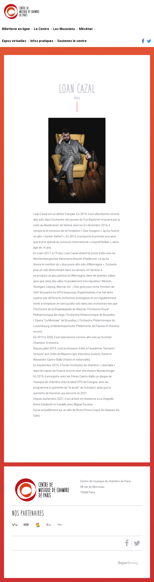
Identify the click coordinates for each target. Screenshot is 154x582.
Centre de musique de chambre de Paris (31, 11)
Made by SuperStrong (128, 563)
